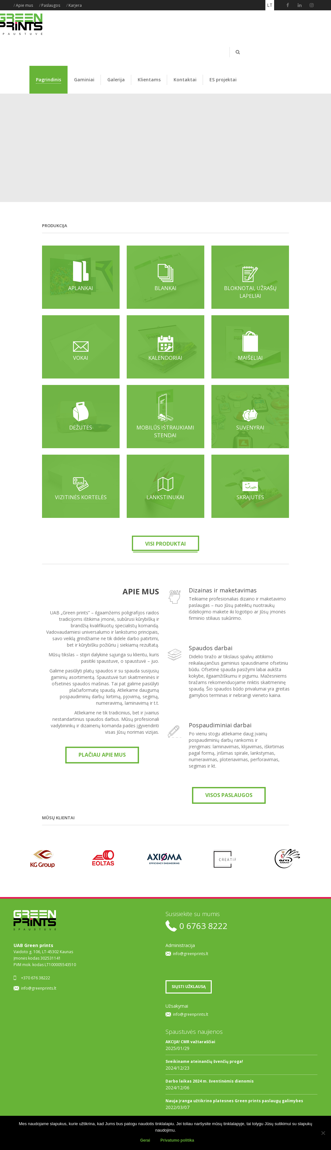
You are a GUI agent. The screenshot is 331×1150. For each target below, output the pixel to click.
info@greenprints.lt (38, 988)
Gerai (145, 1140)
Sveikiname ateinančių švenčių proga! (204, 1061)
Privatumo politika (177, 1140)
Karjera (75, 5)
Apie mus (24, 5)
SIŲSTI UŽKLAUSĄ (189, 986)
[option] (43, 858)
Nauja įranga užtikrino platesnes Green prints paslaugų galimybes (234, 1101)
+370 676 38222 (35, 978)
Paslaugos (50, 5)
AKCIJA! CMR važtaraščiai (190, 1041)
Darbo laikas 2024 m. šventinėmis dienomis (210, 1081)
